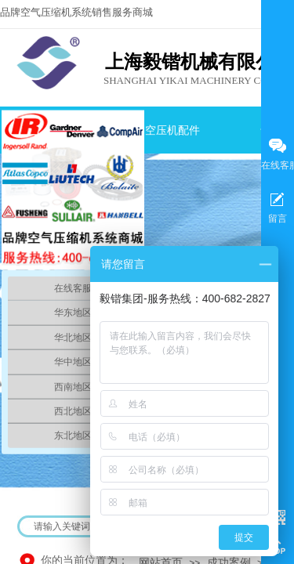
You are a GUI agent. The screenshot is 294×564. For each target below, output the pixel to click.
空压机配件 (172, 130)
